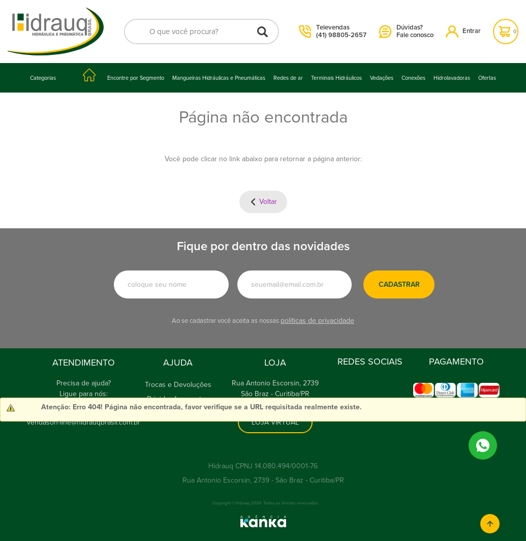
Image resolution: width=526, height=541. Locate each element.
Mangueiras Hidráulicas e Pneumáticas (218, 78)
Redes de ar (288, 78)
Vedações (381, 78)
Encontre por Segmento (135, 78)
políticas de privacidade (317, 320)
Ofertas (487, 78)
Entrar (463, 31)
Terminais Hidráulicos (336, 78)
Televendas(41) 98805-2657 (333, 31)
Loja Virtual (275, 422)
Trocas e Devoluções (178, 384)
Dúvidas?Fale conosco (406, 31)
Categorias (43, 78)
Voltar (268, 201)
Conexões (413, 78)
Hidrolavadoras (452, 78)
